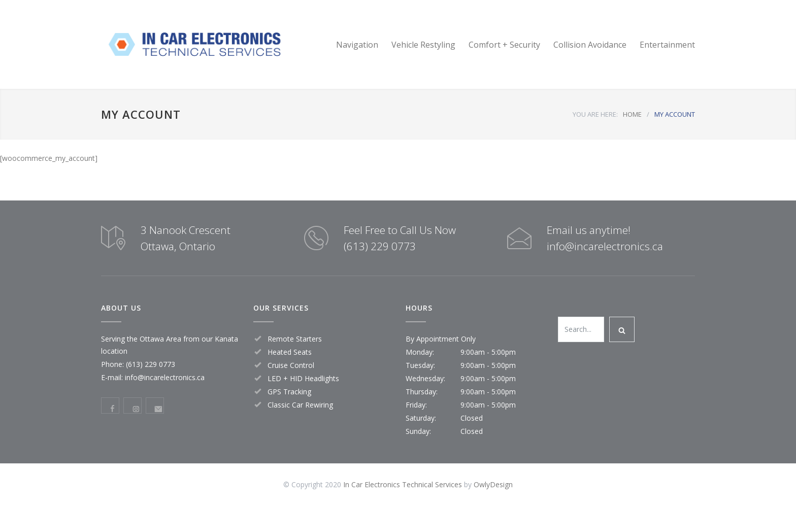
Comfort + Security (504, 44)
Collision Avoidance (589, 44)
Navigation (357, 44)
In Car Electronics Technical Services (402, 484)
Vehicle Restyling (423, 44)
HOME (632, 114)
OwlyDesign (493, 484)
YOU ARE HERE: (595, 114)
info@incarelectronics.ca (165, 377)
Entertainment (667, 44)
